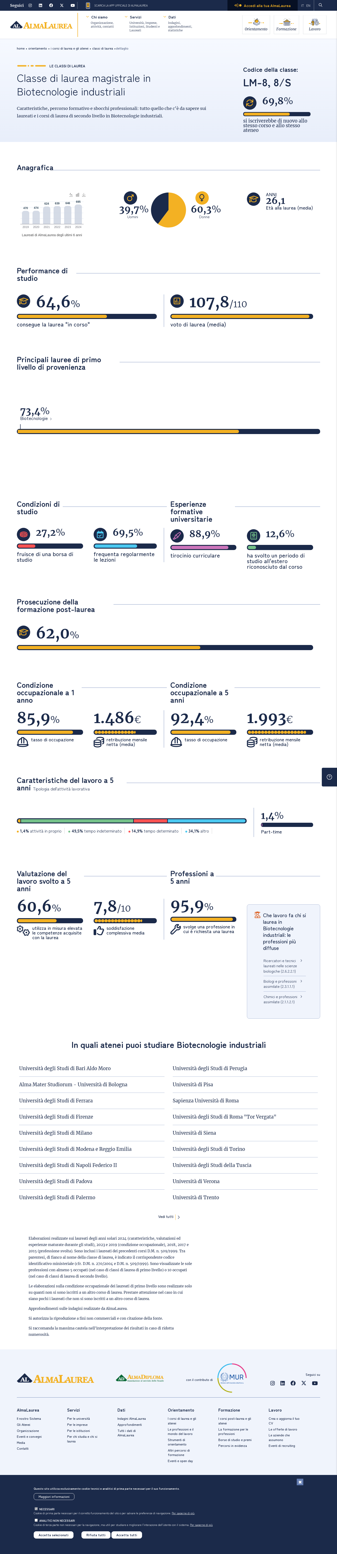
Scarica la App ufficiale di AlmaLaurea (116, 5)
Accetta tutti (126, 1534)
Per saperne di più (183, 1513)
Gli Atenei (23, 1424)
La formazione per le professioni (233, 1431)
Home (21, 48)
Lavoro (315, 28)
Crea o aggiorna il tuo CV (284, 1420)
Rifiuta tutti (96, 1534)
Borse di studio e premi (235, 1439)
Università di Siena (194, 1133)
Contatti (23, 1448)
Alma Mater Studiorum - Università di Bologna (73, 1084)
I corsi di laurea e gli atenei (182, 1420)
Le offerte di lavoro (283, 1429)
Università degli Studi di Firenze (56, 1117)
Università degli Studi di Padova (55, 1181)
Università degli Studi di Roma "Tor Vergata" (224, 1117)
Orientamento (255, 28)
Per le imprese (77, 1424)
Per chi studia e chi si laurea (82, 1438)
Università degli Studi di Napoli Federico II (68, 1165)
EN (308, 5)
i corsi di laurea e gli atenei (69, 48)
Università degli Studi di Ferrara (56, 1101)
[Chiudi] (300, 1482)
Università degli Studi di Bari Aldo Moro (65, 1068)
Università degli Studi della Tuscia (212, 1165)
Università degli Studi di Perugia (210, 1068)
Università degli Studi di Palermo (57, 1197)
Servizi (135, 17)
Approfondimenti (129, 1424)
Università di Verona (196, 1181)
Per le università (78, 1418)
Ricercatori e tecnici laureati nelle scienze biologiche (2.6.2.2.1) (280, 966)
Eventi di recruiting (282, 1445)
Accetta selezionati (54, 1534)
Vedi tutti (165, 1216)
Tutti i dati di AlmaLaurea (126, 1433)
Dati (171, 17)
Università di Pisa (193, 1084)
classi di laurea (102, 48)
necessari (47, 1509)
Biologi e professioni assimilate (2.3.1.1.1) (280, 983)
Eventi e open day (180, 1460)
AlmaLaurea (116, 1308)
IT (302, 5)
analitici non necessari (57, 1520)
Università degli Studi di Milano (55, 1133)
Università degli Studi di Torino (209, 1149)
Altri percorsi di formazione (179, 1452)
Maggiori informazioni (54, 1496)
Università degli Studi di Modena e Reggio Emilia (75, 1149)
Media (21, 1442)
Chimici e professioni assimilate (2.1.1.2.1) (280, 999)
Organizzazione (28, 1430)
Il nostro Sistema (29, 1418)
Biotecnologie (34, 418)
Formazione (286, 28)
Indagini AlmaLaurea (131, 1418)
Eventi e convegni (29, 1436)
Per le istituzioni (78, 1430)
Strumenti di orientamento (177, 1442)
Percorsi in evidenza (232, 1445)
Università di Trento (196, 1197)
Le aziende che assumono (279, 1437)
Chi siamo (99, 17)
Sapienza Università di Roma (206, 1101)
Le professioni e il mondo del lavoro (181, 1431)
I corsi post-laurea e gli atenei (234, 1420)
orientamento (37, 48)
